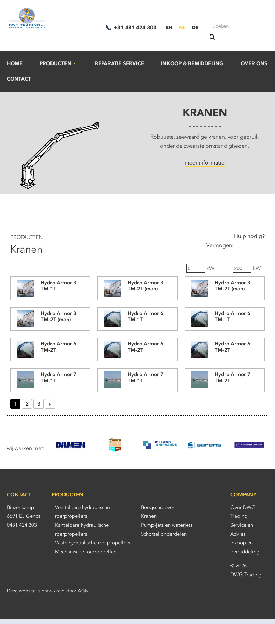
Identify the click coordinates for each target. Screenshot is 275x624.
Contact (19, 79)
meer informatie (205, 162)
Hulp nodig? (249, 236)
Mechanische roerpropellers (86, 552)
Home (15, 63)
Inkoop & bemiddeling (192, 63)
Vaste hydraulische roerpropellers (92, 543)
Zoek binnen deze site (214, 37)
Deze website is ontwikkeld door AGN (48, 591)
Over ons (254, 63)
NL (182, 27)
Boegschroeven (158, 507)
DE (195, 27)
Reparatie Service (119, 63)
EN (169, 27)
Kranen (149, 516)
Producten (58, 63)
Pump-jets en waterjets (166, 525)
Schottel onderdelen (164, 534)
